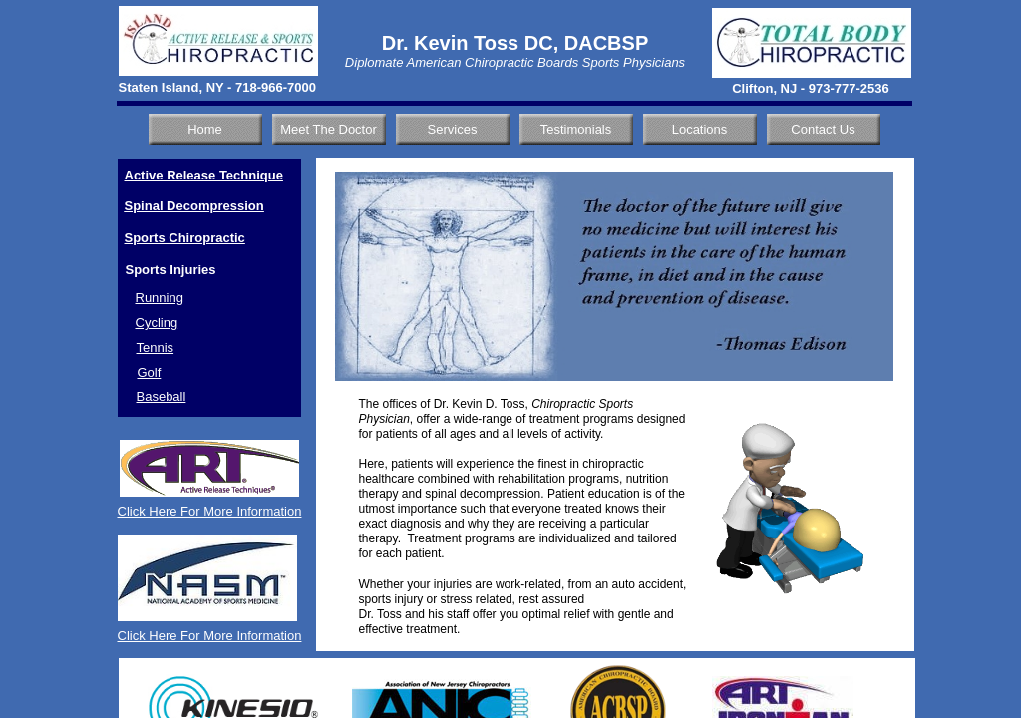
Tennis (155, 347)
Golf (150, 372)
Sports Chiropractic (185, 237)
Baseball (161, 396)
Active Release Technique (204, 175)
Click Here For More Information (210, 511)
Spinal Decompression (194, 205)
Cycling (157, 322)
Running (159, 297)
